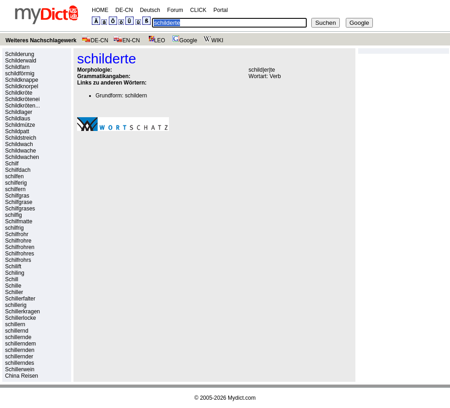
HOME (100, 10)
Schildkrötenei (22, 99)
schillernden (19, 350)
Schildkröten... (22, 105)
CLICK (198, 10)
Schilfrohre (18, 241)
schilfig (13, 215)
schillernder (19, 356)
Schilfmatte (18, 221)
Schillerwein (19, 369)
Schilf (11, 163)
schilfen (14, 176)
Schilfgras (17, 196)
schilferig (16, 183)
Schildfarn (17, 67)
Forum (175, 10)
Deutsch (150, 10)
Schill (11, 279)
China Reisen (21, 376)
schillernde (18, 337)
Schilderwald (20, 60)
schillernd (16, 331)
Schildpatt (17, 131)
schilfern (15, 189)
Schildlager (18, 112)
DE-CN (124, 10)
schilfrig (14, 228)
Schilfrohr (16, 234)
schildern (136, 95)
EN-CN (126, 40)
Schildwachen (22, 157)
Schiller (14, 292)
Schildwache (20, 150)
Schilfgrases (20, 208)
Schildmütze (20, 125)
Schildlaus (17, 118)
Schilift (13, 266)
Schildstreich (20, 138)
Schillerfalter (20, 298)
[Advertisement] (124, 183)
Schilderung (19, 54)
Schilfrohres (19, 253)
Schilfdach (17, 170)
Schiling (14, 273)
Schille (13, 286)
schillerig (16, 305)
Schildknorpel (21, 86)
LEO (155, 40)
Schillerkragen (22, 311)
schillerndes (19, 363)
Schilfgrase (18, 202)
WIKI (212, 40)
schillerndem (20, 343)
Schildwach (19, 144)
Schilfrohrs (18, 260)
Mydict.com (242, 398)
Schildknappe (21, 80)
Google (183, 40)
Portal (221, 10)
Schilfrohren (19, 247)
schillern (15, 324)
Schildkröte (18, 93)
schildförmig (19, 73)
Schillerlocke (20, 318)
